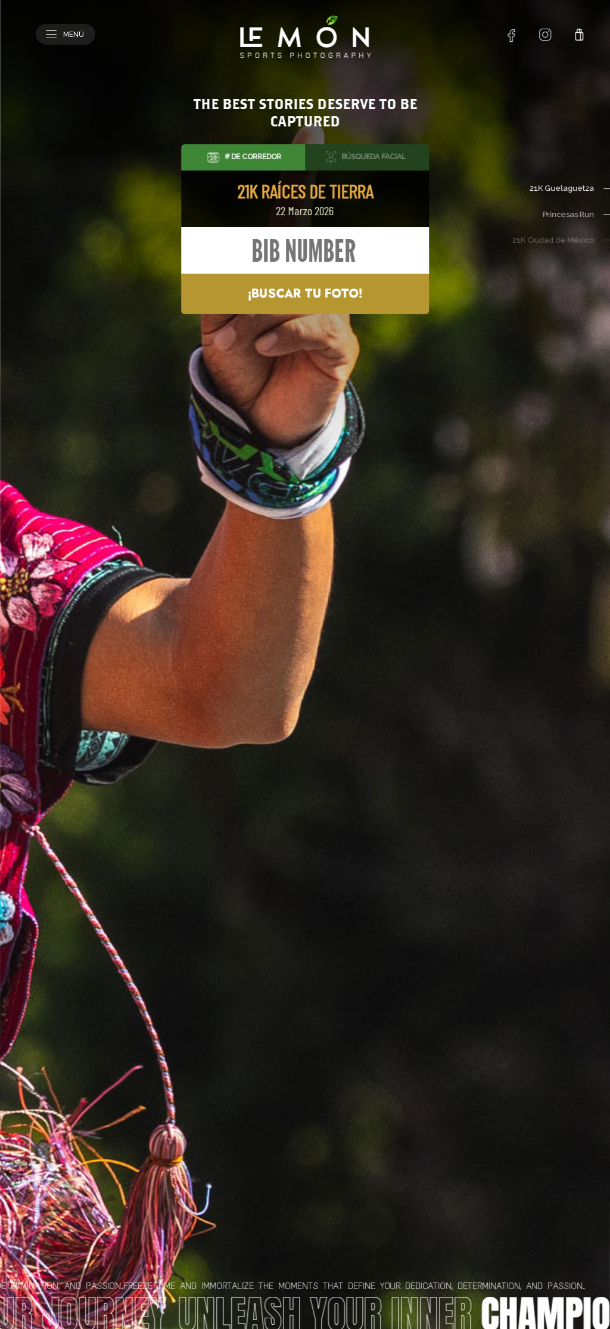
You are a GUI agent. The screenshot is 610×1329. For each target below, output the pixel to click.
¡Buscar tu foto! (305, 293)
